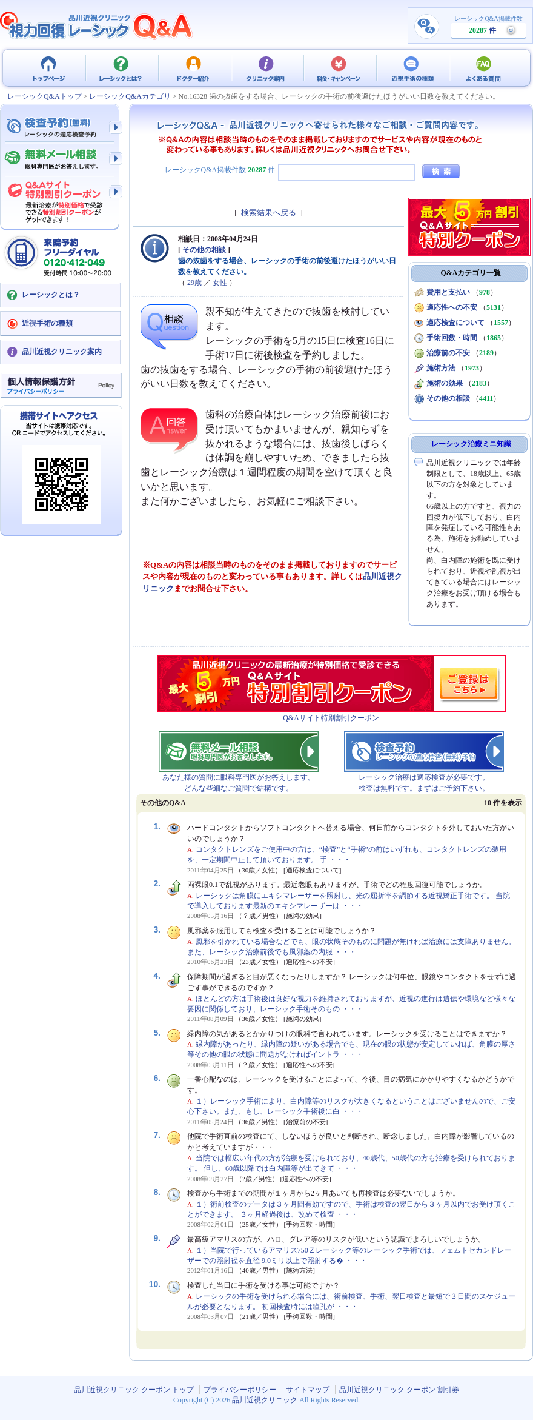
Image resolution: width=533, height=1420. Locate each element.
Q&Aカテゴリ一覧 (471, 273)
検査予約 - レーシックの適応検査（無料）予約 (60, 127)
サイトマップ (307, 1389)
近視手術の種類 (412, 68)
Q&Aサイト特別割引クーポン (331, 718)
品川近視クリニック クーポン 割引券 (399, 1389)
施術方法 (440, 368)
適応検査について (455, 322)
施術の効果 (444, 383)
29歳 (194, 282)
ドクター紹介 (193, 68)
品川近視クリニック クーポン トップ (48, 68)
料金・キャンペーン (339, 68)
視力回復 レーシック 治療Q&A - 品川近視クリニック (97, 25)
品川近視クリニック (264, 1400)
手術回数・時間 (451, 337)
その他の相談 (204, 250)
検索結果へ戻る (268, 212)
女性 (220, 282)
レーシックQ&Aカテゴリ (130, 96)
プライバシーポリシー (240, 1389)
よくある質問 (484, 68)
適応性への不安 (451, 307)
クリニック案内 (266, 68)
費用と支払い (448, 292)
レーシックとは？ (121, 68)
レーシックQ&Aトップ (44, 96)
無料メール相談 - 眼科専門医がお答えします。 (60, 159)
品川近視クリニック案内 (62, 351)
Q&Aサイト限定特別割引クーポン (60, 198)
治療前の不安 (448, 353)
